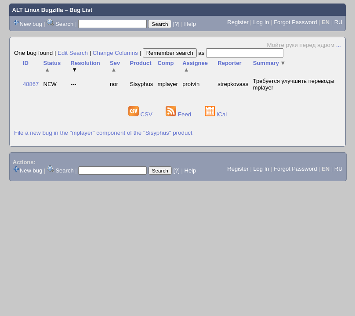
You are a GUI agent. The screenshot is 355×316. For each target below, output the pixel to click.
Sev (115, 66)
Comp (166, 63)
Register (237, 22)
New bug (31, 24)
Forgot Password (295, 22)
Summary (269, 63)
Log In (261, 22)
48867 (31, 84)
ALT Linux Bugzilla (37, 10)
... (338, 45)
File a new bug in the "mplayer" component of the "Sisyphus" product (103, 132)
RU (338, 22)
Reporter (229, 63)
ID (26, 63)
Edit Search (73, 53)
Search (64, 24)
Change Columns (115, 53)
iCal (216, 114)
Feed (179, 114)
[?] (176, 24)
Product (140, 63)
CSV (141, 114)
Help (190, 24)
